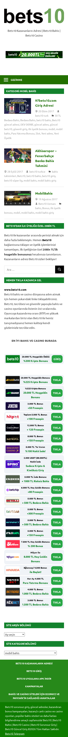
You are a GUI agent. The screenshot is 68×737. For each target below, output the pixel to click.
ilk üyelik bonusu (37, 129)
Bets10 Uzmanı (47, 203)
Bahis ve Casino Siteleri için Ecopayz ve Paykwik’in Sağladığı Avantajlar (34, 696)
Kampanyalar (34, 686)
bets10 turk (41, 115)
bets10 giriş (48, 175)
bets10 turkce (37, 171)
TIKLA (57, 380)
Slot (38, 133)
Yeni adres (47, 133)
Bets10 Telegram (14, 733)
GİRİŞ (57, 359)
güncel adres (41, 124)
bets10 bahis (43, 120)
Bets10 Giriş (34, 671)
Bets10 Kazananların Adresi (34, 663)
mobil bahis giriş (47, 180)
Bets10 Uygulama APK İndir (34, 678)
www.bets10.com (15, 289)
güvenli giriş (20, 129)
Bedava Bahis (27, 120)
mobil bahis (30, 180)
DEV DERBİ (26, 124)
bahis (38, 208)
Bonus (45, 208)
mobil (51, 129)
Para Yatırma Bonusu (23, 133)
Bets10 (21, 175)
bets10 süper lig (13, 180)
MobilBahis (44, 193)
